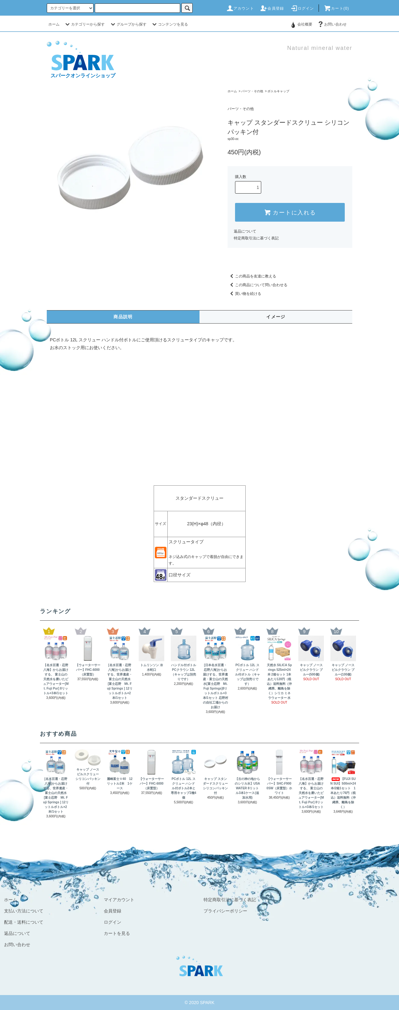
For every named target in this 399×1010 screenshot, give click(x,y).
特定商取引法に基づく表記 (256, 238)
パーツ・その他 (252, 91)
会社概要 (304, 24)
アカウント (240, 8)
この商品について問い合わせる (257, 285)
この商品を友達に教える (252, 276)
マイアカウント (119, 899)
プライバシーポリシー (225, 910)
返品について (245, 231)
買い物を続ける (244, 293)
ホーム (54, 24)
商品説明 (123, 316)
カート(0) (336, 8)
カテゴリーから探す (84, 24)
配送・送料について (23, 922)
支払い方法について (23, 910)
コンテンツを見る (169, 24)
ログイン (302, 8)
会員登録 (272, 8)
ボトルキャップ (278, 91)
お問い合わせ (332, 24)
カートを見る (117, 933)
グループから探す (128, 24)
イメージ (276, 316)
